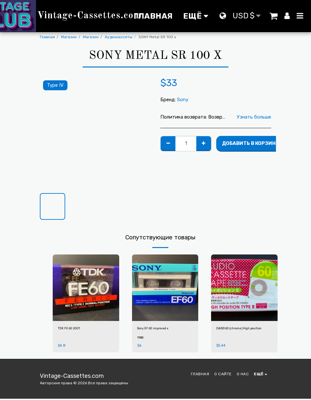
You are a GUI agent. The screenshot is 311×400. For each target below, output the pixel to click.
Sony (182, 99)
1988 (140, 339)
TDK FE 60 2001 (72, 329)
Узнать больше (254, 117)
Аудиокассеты (118, 37)
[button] (273, 16)
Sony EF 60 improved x (158, 329)
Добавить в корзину (250, 143)
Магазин (69, 37)
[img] (86, 287)
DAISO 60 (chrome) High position (238, 332)
